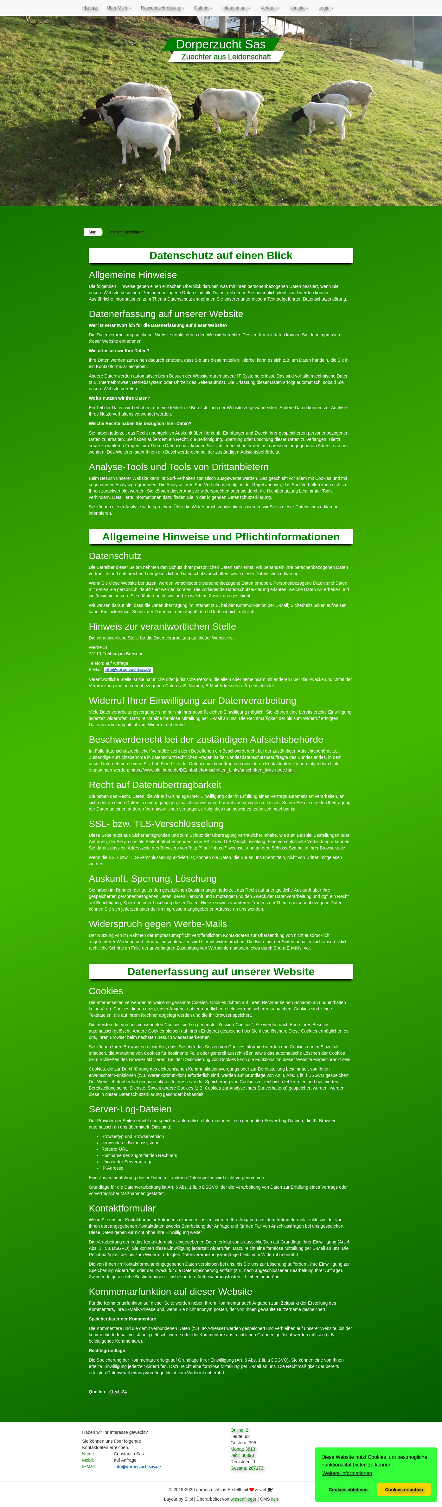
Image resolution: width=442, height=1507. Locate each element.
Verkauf (270, 7)
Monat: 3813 (243, 1449)
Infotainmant (236, 7)
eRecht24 (117, 1391)
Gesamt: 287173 (247, 1468)
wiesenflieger (243, 1499)
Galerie (203, 7)
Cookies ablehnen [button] (348, 1489)
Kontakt (299, 7)
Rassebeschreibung (163, 7)
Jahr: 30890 (242, 1455)
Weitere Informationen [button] (347, 1473)
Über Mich (119, 7)
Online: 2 (239, 1430)
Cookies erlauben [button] (404, 1489)
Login (326, 7)
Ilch (274, 1499)
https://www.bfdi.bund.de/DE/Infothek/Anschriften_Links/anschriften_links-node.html (213, 770)
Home (89, 8)
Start (92, 232)
